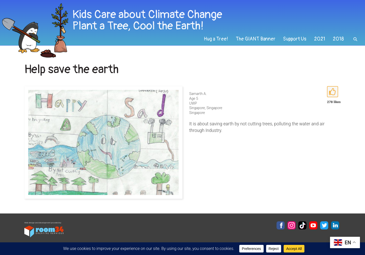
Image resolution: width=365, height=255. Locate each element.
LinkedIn (335, 225)
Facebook (281, 225)
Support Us (294, 39)
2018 (338, 39)
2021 (319, 39)
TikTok (302, 225)
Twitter (324, 225)
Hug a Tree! (216, 39)
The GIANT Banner (256, 39)
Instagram (291, 225)
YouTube (313, 225)
